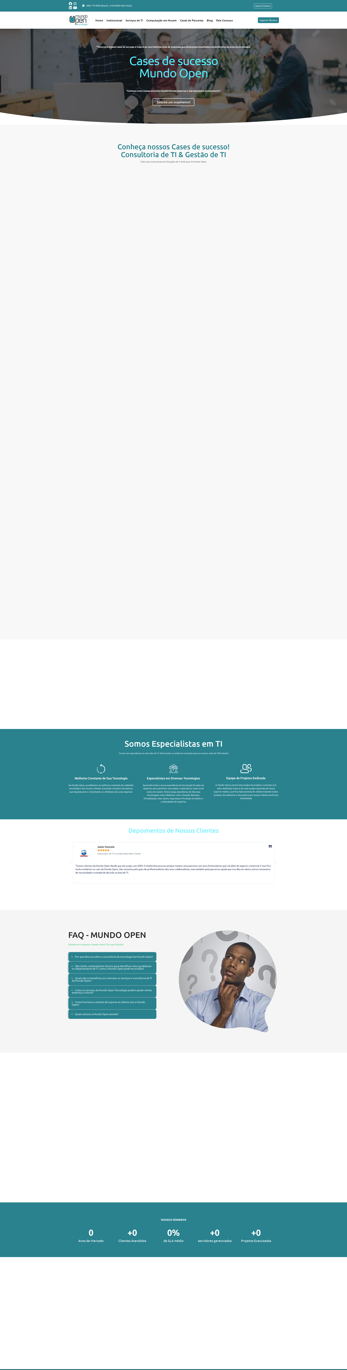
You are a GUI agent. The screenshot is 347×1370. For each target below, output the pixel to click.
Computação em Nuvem (161, 20)
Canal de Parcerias (191, 20)
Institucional (114, 20)
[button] (70, 863)
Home (99, 20)
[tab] (112, 958)
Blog (210, 20)
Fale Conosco (224, 20)
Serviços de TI (134, 20)
